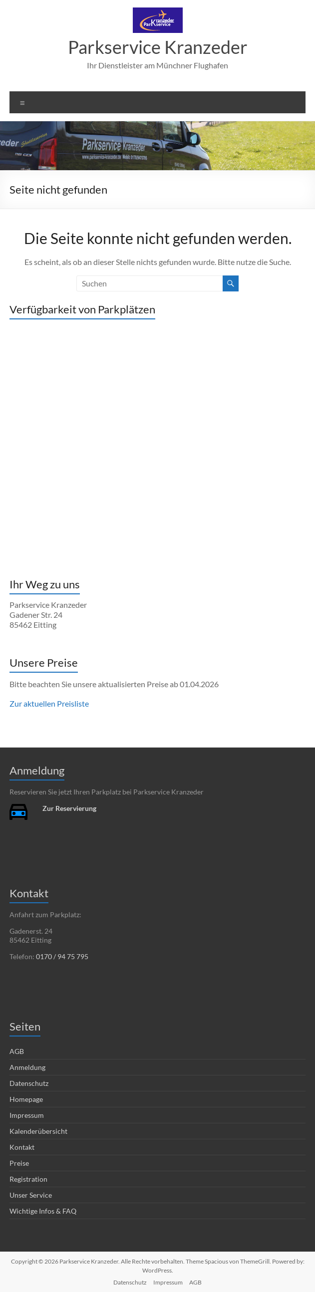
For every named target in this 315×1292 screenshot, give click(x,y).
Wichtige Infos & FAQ (42, 1211)
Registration (28, 1179)
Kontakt (21, 1147)
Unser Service (30, 1195)
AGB (16, 1051)
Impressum (26, 1115)
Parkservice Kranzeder (158, 47)
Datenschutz (28, 1083)
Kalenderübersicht (38, 1131)
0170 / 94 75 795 (62, 956)
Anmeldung (27, 1067)
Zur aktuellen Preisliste (49, 703)
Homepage (26, 1099)
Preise (19, 1163)
